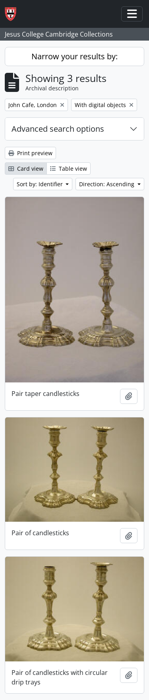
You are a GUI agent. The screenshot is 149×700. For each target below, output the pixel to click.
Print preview (30, 153)
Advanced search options (58, 128)
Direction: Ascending (107, 184)
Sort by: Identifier (40, 184)
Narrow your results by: (74, 56)
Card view (25, 168)
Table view (68, 168)
